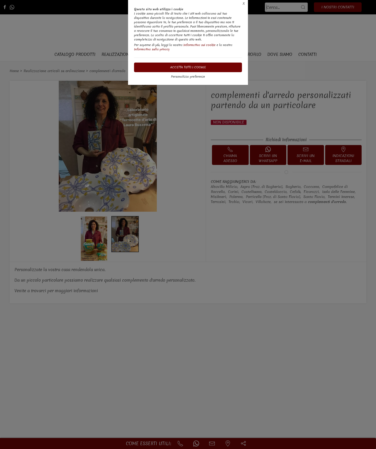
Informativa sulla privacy (152, 49)
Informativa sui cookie (199, 45)
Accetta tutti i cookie (188, 67)
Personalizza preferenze (188, 77)
